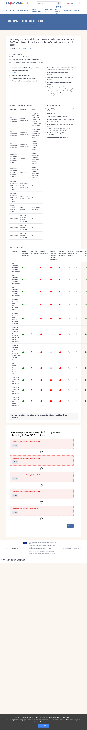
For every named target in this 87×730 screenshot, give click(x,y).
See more (14, 72)
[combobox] (70, 3)
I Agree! (43, 726)
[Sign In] (78, 3)
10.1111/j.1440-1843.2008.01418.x (26, 48)
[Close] (78, 426)
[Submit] (58, 3)
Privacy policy (67, 548)
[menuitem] (10, 10)
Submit (70, 526)
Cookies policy (77, 548)
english (70, 3)
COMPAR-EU (14, 548)
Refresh (15, 445)
